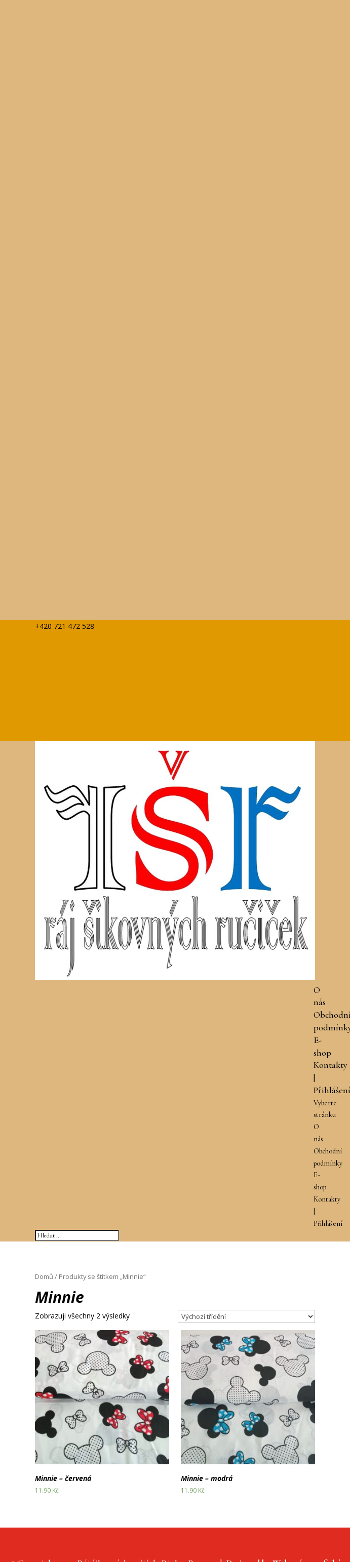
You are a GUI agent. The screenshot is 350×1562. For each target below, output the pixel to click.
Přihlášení (328, 1223)
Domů (44, 1276)
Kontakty (330, 1064)
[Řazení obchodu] (246, 1316)
